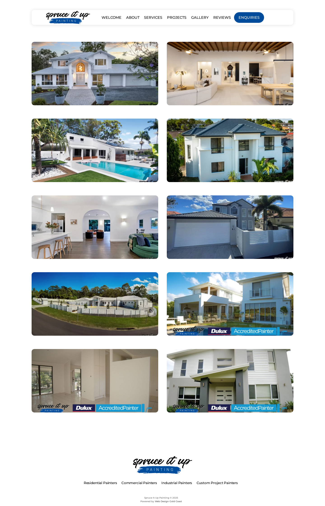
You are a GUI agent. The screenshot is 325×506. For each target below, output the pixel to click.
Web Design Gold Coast (168, 501)
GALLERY (200, 17)
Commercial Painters (139, 483)
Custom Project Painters (217, 483)
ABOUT (132, 17)
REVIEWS (222, 17)
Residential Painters (100, 483)
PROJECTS (176, 17)
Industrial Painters (176, 483)
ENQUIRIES (249, 17)
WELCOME (111, 17)
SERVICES (153, 17)
